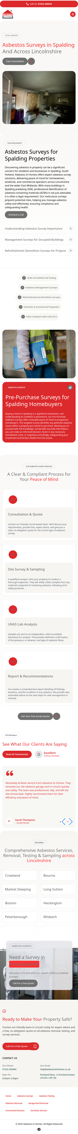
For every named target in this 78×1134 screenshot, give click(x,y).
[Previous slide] (62, 822)
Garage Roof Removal (38, 1103)
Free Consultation (15, 61)
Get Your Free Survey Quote (35, 716)
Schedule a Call (16, 214)
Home (8, 1095)
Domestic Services (39, 1110)
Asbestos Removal (13, 1103)
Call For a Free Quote (23, 983)
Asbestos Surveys (25, 1095)
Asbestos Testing (46, 1095)
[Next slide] (69, 822)
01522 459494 (45, 3)
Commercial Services (14, 1110)
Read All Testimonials (17, 754)
